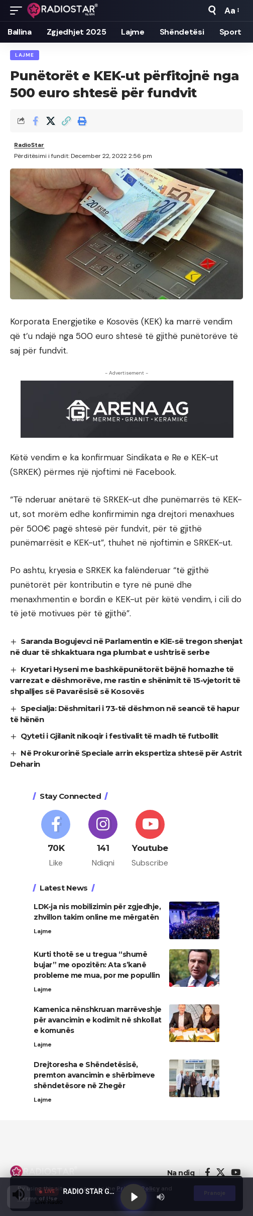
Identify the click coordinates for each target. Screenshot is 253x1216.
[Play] (133, 1197)
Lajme (24, 55)
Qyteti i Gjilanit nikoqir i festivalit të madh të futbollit (119, 736)
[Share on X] (51, 121)
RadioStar (29, 145)
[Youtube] (150, 839)
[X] (220, 1172)
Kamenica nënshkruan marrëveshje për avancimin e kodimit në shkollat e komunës (98, 1020)
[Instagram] (103, 839)
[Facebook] (56, 839)
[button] (18, 10)
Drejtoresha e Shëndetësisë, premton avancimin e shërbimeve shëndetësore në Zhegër (94, 1075)
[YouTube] (235, 1172)
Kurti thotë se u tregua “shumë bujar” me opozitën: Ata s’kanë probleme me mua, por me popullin (97, 965)
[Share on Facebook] (35, 121)
